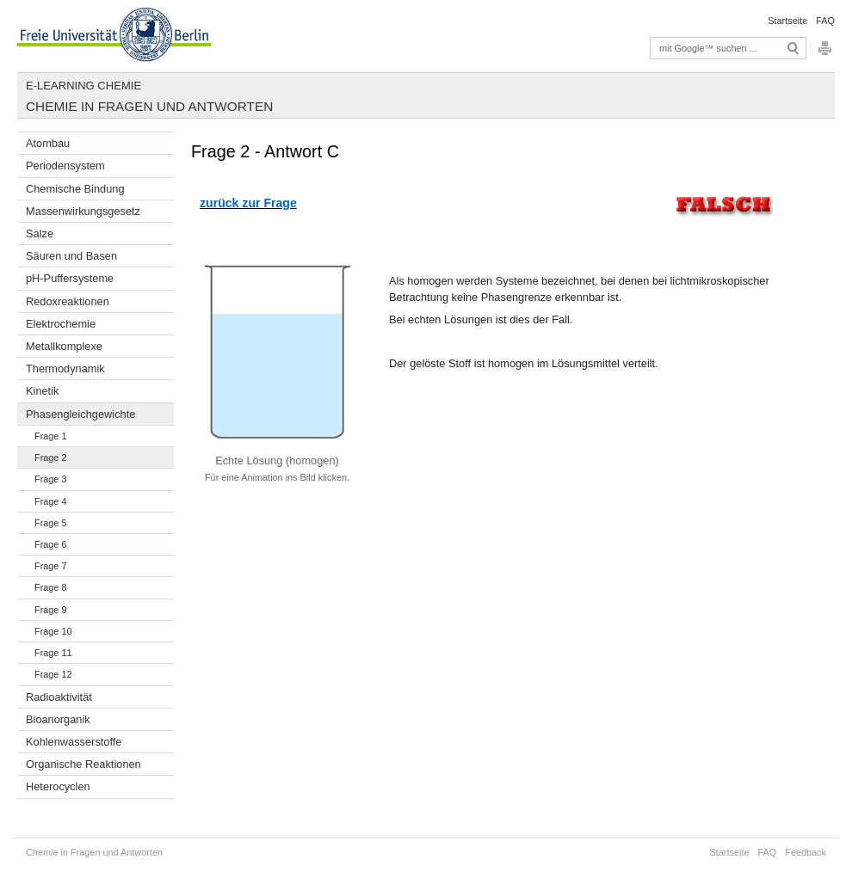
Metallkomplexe (64, 346)
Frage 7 (50, 566)
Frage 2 (50, 457)
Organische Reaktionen (83, 764)
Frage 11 (53, 653)
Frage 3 (50, 479)
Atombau (48, 143)
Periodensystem (65, 165)
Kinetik (42, 390)
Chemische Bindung (75, 188)
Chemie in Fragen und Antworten (149, 106)
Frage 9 (50, 610)
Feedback (805, 852)
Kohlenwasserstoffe (73, 741)
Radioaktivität (59, 697)
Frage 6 (50, 544)
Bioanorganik (58, 719)
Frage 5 (50, 523)
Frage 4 (50, 501)
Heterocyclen (58, 786)
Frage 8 (50, 587)
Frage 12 (53, 674)
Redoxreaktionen (67, 301)
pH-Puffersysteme (70, 278)
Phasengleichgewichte (80, 414)
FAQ (825, 20)
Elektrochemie (61, 323)
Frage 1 (50, 436)
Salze (39, 233)
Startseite (787, 20)
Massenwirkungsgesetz (83, 211)
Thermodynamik (65, 368)
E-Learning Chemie (83, 85)
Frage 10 (53, 631)
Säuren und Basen (71, 255)
